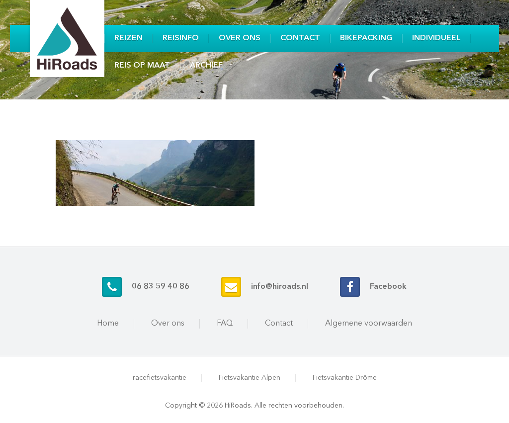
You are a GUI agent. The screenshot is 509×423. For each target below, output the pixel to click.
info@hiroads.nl (279, 287)
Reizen (128, 38)
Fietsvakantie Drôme (345, 377)
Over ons (239, 38)
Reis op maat (142, 66)
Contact (300, 38)
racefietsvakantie (159, 377)
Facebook (388, 287)
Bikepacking (366, 38)
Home (108, 324)
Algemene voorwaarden (368, 324)
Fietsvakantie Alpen (249, 377)
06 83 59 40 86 (160, 287)
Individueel (436, 38)
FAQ (225, 324)
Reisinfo (181, 38)
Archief (206, 66)
